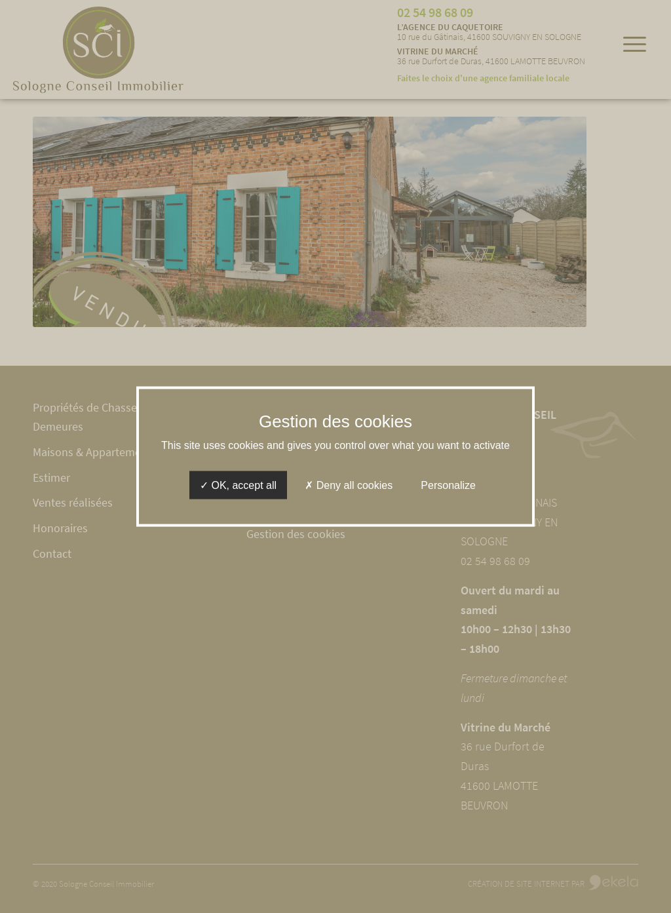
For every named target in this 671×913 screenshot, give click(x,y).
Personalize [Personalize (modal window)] (448, 485)
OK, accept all (238, 485)
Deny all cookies (349, 485)
